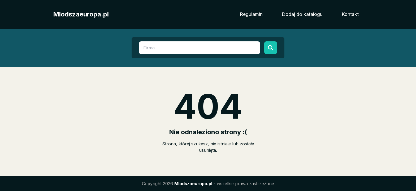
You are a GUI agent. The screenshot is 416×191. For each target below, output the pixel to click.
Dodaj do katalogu (302, 14)
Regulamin (251, 14)
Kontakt (350, 14)
